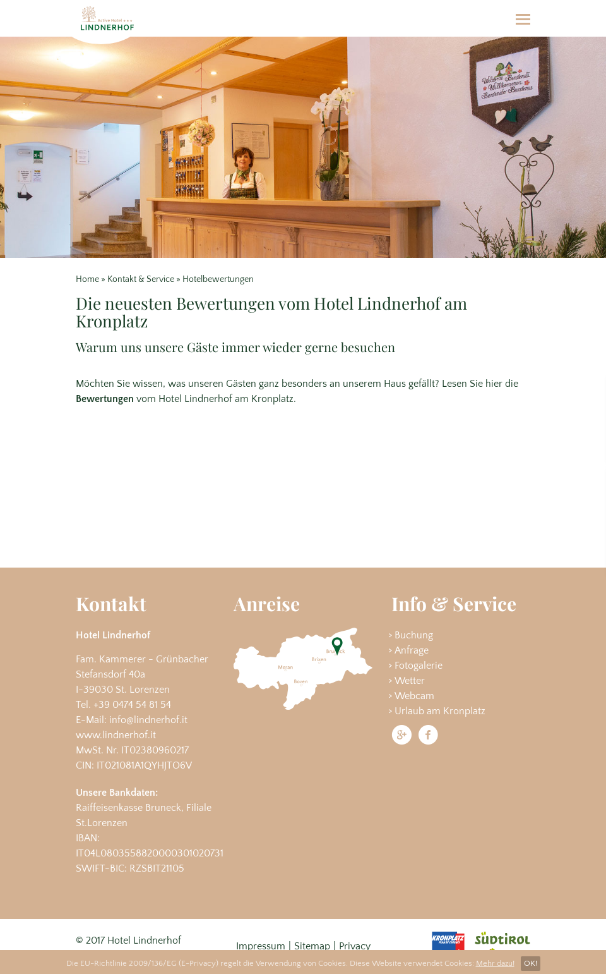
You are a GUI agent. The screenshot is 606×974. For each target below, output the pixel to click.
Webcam (414, 696)
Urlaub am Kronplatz (440, 711)
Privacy (355, 946)
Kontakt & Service (140, 279)
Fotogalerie (419, 665)
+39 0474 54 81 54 (132, 704)
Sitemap (312, 946)
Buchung (414, 635)
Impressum (260, 946)
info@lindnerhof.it (148, 720)
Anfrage (412, 650)
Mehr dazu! (495, 963)
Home (87, 279)
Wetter (410, 680)
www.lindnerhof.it (116, 735)
